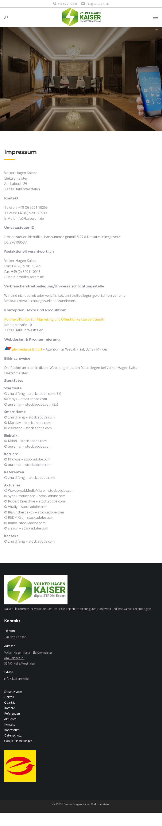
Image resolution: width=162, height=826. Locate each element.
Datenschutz (13, 735)
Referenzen (12, 713)
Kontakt (9, 724)
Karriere (9, 708)
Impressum (12, 730)
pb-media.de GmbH (27, 349)
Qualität (9, 702)
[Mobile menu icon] (155, 17)
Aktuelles (10, 719)
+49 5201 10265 (65, 4)
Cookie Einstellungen (18, 741)
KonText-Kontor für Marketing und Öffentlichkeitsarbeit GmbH (54, 319)
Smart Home (13, 691)
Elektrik (9, 697)
